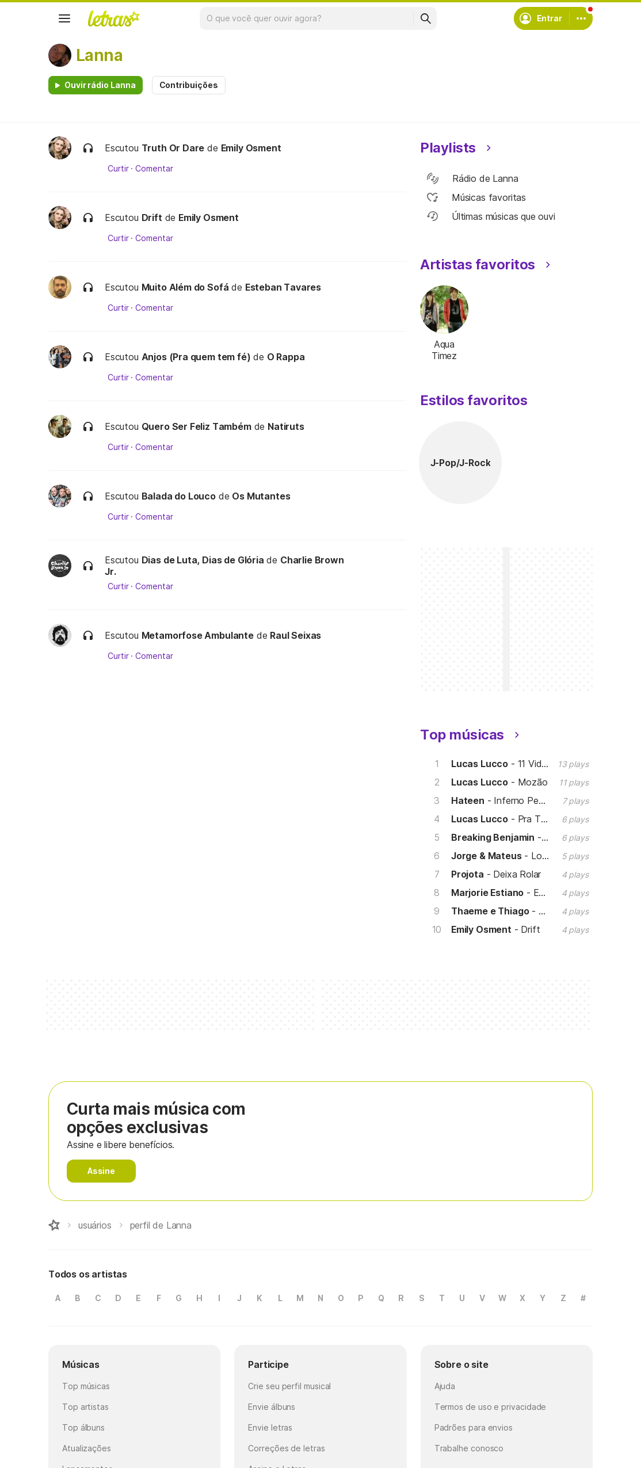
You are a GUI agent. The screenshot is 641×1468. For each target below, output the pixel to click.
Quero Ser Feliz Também (196, 426)
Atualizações (86, 1448)
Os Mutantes (261, 496)
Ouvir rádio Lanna (100, 85)
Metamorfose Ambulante (198, 635)
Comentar (154, 168)
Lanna (99, 55)
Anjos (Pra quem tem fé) (196, 357)
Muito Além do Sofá (185, 287)
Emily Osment (251, 148)
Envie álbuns (271, 1407)
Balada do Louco (179, 496)
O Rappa (286, 357)
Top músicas (86, 1386)
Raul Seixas (295, 635)
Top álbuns (83, 1427)
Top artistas (85, 1407)
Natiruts (286, 426)
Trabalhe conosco (469, 1448)
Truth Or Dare (173, 148)
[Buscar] (425, 18)
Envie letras (270, 1427)
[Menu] (64, 18)
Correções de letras (286, 1448)
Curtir (118, 168)
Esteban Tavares (283, 287)
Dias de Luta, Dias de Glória (203, 560)
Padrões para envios (473, 1427)
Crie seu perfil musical (289, 1386)
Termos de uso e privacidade (490, 1407)
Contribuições (188, 85)
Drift (152, 217)
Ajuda (445, 1386)
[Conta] (581, 18)
